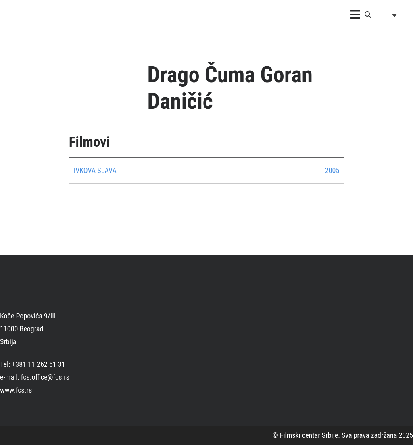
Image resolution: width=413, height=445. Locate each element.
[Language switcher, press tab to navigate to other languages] (387, 15)
